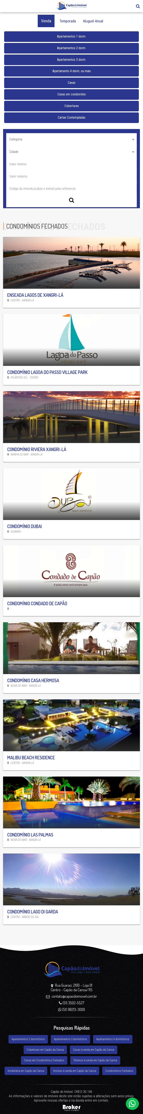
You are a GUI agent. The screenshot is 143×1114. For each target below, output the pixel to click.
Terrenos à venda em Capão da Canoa (95, 1060)
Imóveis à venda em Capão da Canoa (74, 1071)
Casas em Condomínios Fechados (44, 1060)
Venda (46, 20)
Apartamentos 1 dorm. (71, 36)
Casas (71, 83)
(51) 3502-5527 (71, 1003)
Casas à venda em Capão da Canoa (93, 1049)
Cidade (13, 152)
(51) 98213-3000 (71, 1009)
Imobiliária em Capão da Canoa (26, 1071)
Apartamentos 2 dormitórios (28, 1039)
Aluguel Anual (93, 21)
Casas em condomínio (71, 94)
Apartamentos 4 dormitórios (112, 1039)
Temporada (67, 21)
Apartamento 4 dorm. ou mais (71, 71)
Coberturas (71, 106)
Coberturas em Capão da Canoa (45, 1049)
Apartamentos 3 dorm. (71, 60)
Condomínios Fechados (119, 1071)
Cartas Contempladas (71, 117)
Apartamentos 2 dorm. (71, 48)
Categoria (15, 139)
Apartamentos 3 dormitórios (70, 1039)
